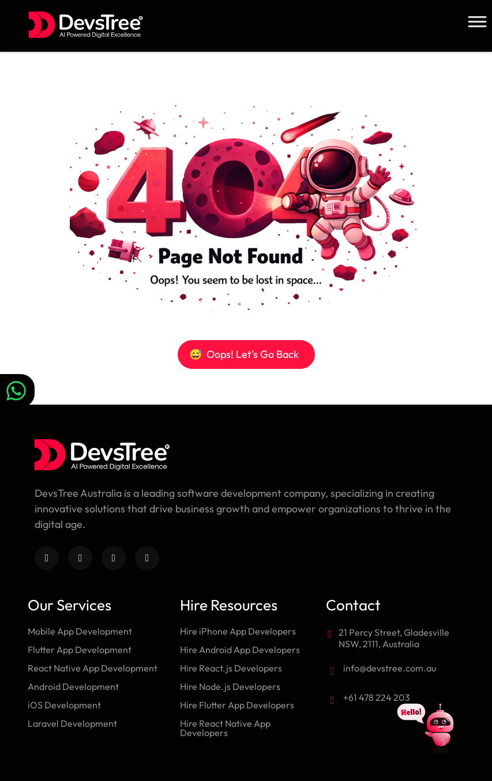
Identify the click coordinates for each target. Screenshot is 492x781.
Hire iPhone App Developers (238, 631)
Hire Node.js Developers (230, 686)
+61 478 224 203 (376, 697)
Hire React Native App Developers (225, 728)
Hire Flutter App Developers (237, 705)
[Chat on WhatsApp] (17, 391)
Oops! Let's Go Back (244, 354)
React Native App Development (92, 668)
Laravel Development (72, 723)
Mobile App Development (80, 631)
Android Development (73, 686)
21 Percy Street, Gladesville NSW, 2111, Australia (394, 638)
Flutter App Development (80, 649)
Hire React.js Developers (231, 668)
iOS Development (64, 705)
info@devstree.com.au (389, 668)
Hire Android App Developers (240, 649)
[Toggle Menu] (477, 21)
